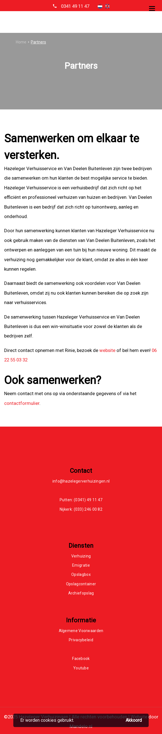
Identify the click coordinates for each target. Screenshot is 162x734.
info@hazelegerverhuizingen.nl (81, 481)
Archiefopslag (81, 593)
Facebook (81, 658)
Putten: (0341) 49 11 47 (81, 500)
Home (21, 42)
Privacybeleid (81, 640)
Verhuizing (81, 556)
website (107, 350)
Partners (38, 42)
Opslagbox (81, 574)
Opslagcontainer (81, 584)
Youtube (81, 668)
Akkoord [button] (134, 720)
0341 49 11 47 (75, 6)
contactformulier (21, 403)
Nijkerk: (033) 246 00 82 (81, 509)
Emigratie (81, 565)
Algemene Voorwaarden (81, 630)
